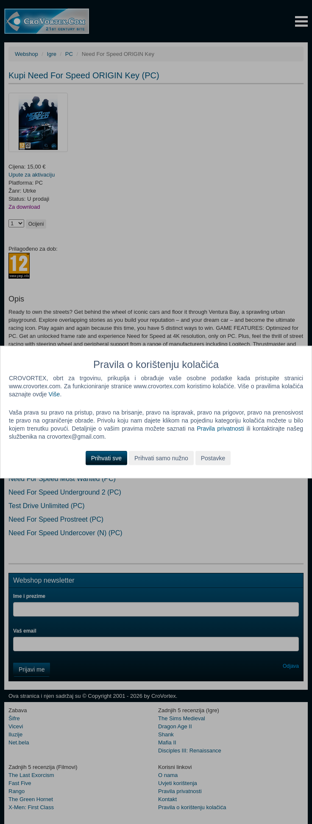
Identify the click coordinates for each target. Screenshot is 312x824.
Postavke (213, 457)
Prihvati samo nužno (161, 457)
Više (54, 394)
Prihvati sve (106, 457)
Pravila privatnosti (220, 428)
